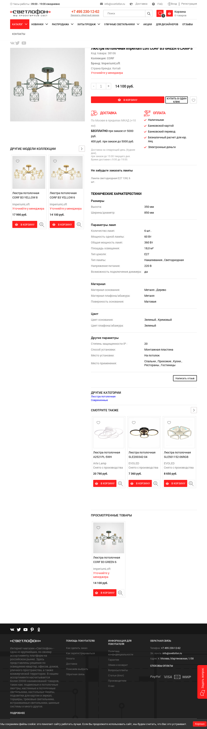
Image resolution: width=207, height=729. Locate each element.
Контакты (18, 34)
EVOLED (134, 463)
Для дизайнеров (167, 24)
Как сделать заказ (76, 647)
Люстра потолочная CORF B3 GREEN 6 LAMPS (106, 561)
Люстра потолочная (103, 396)
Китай (116, 68)
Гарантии (113, 658)
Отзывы (187, 24)
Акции (147, 24)
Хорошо (200, 723)
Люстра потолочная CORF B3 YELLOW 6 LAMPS (63, 197)
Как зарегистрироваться (80, 652)
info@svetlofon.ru (115, 4)
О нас (111, 685)
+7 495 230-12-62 (85, 11)
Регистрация (189, 3)
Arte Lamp (99, 463)
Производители (117, 679)
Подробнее (17, 712)
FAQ (157, 4)
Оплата (70, 657)
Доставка (138, 3)
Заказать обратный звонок (85, 15)
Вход (172, 3)
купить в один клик (166, 100)
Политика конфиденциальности (120, 652)
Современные (99, 399)
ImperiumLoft (21, 204)
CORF (110, 58)
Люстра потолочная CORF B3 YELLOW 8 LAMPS (25, 197)
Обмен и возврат (118, 664)
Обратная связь (75, 673)
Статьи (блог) (116, 674)
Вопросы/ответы (118, 669)
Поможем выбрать (77, 668)
